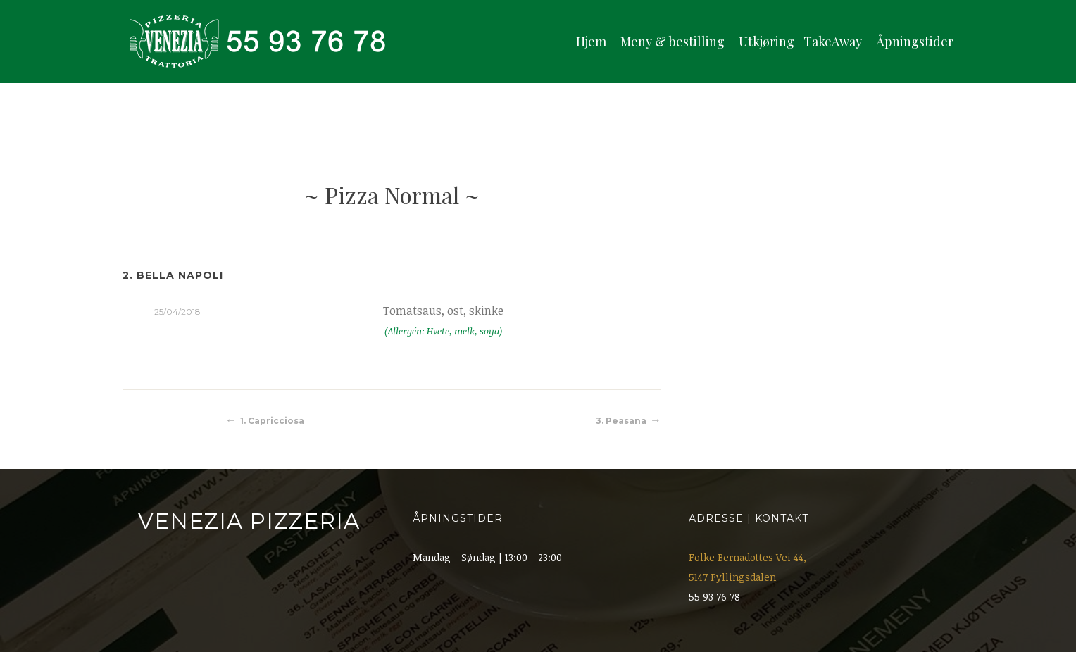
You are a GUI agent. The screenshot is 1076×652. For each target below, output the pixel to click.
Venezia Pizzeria (249, 521)
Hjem (591, 41)
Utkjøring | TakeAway (800, 41)
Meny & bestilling (672, 41)
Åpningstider (914, 41)
